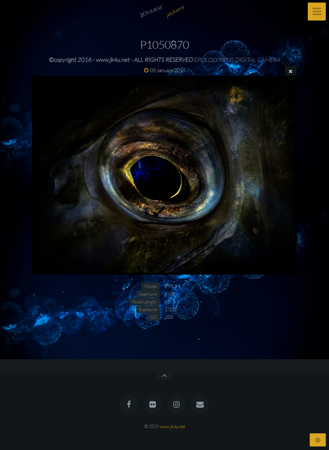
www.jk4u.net (172, 426)
